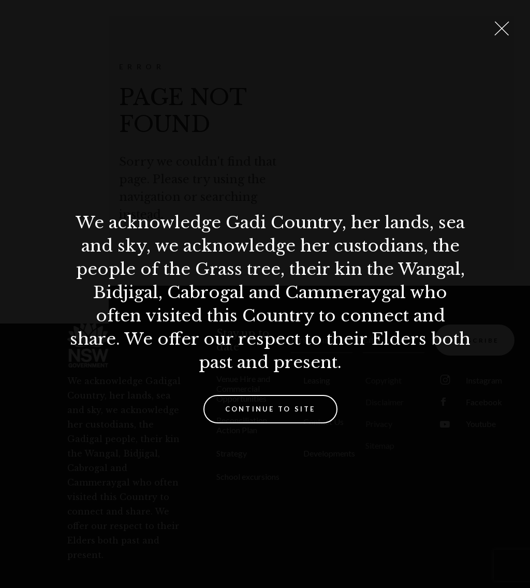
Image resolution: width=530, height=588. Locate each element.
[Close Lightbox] (501, 28)
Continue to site (270, 409)
